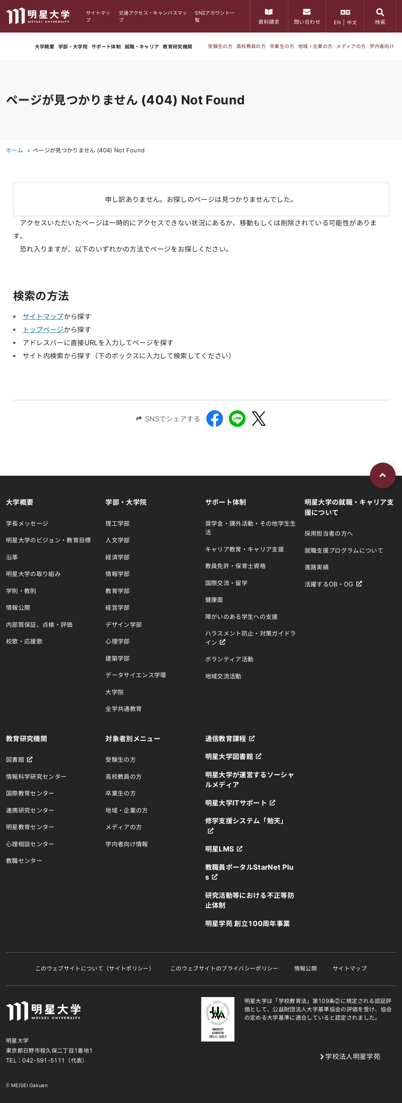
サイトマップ (43, 316)
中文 (352, 22)
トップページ (43, 329)
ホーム (14, 150)
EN (337, 22)
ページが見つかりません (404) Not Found (89, 150)
